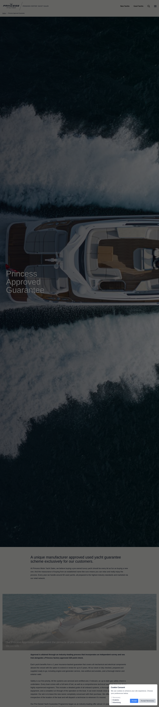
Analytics (116, 700)
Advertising (117, 702)
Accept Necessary (147, 701)
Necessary (116, 697)
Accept (134, 701)
